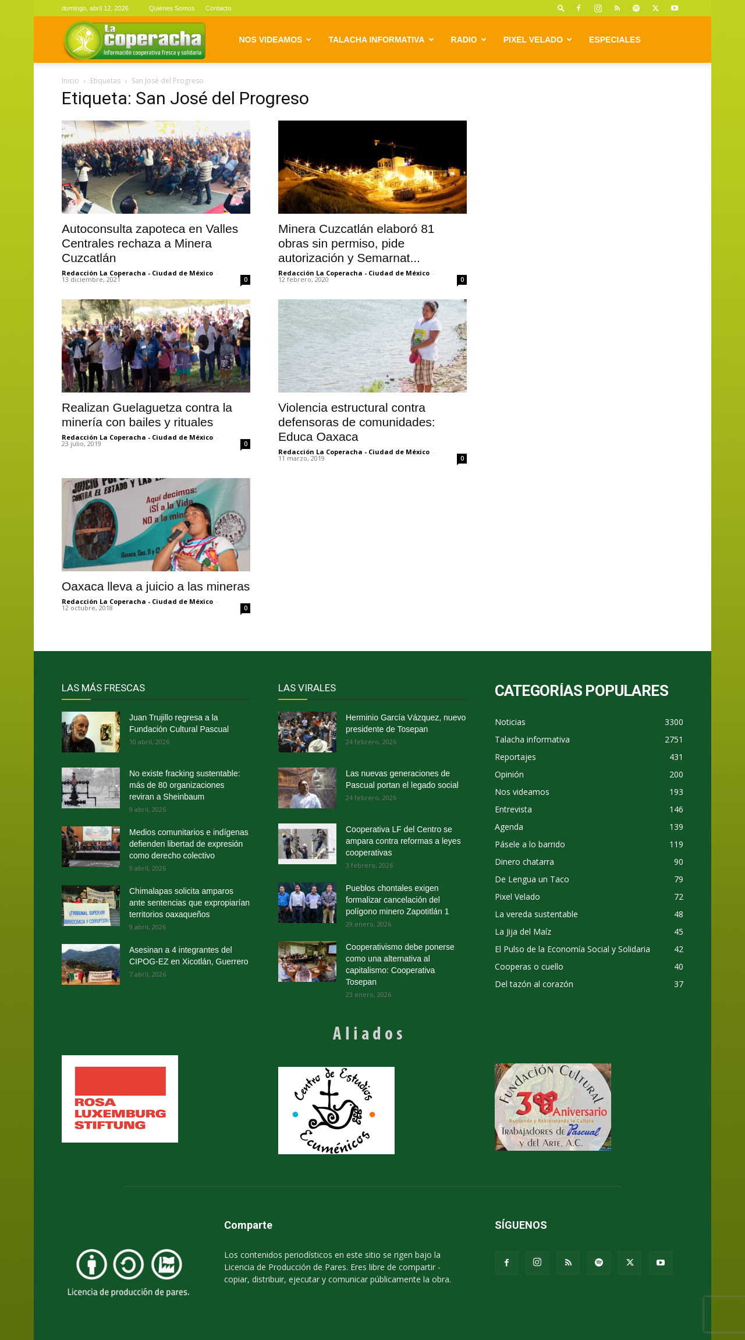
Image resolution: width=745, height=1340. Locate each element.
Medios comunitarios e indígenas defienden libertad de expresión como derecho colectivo (189, 844)
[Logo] (134, 39)
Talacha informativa (381, 39)
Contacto (218, 8)
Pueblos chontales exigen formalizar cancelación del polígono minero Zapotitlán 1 (397, 899)
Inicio (70, 81)
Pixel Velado (537, 39)
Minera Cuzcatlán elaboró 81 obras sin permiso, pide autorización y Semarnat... (356, 243)
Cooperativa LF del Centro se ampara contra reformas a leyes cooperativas (403, 841)
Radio (469, 39)
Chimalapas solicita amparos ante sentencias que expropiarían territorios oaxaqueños (189, 902)
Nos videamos (275, 39)
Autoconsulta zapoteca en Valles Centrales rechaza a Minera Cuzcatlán (150, 243)
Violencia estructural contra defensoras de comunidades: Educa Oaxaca (356, 422)
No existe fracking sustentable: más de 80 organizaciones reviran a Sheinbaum (184, 785)
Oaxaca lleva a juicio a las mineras (156, 586)
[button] (561, 7)
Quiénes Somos (171, 8)
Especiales (615, 39)
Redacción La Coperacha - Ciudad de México (137, 272)
